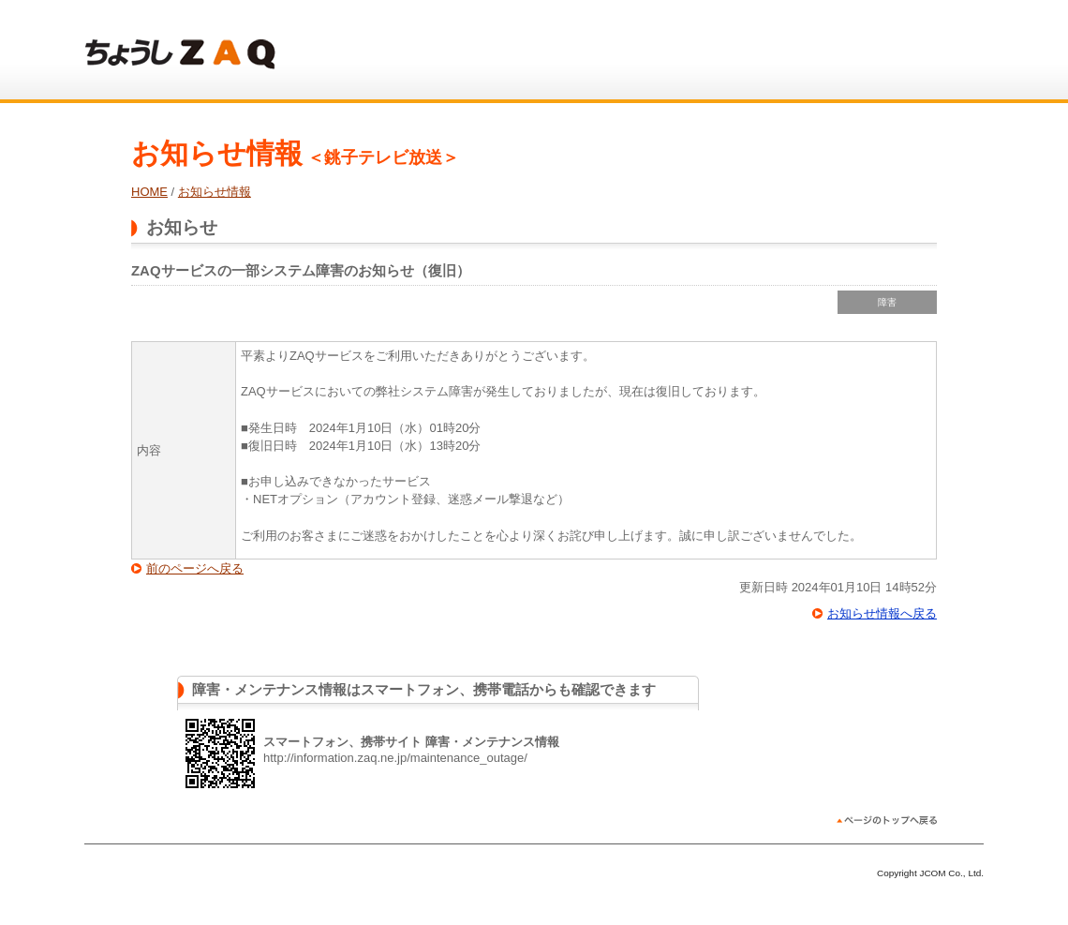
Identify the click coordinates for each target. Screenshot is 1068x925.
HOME (149, 192)
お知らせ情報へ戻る (882, 613)
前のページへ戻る (195, 568)
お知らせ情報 (214, 192)
